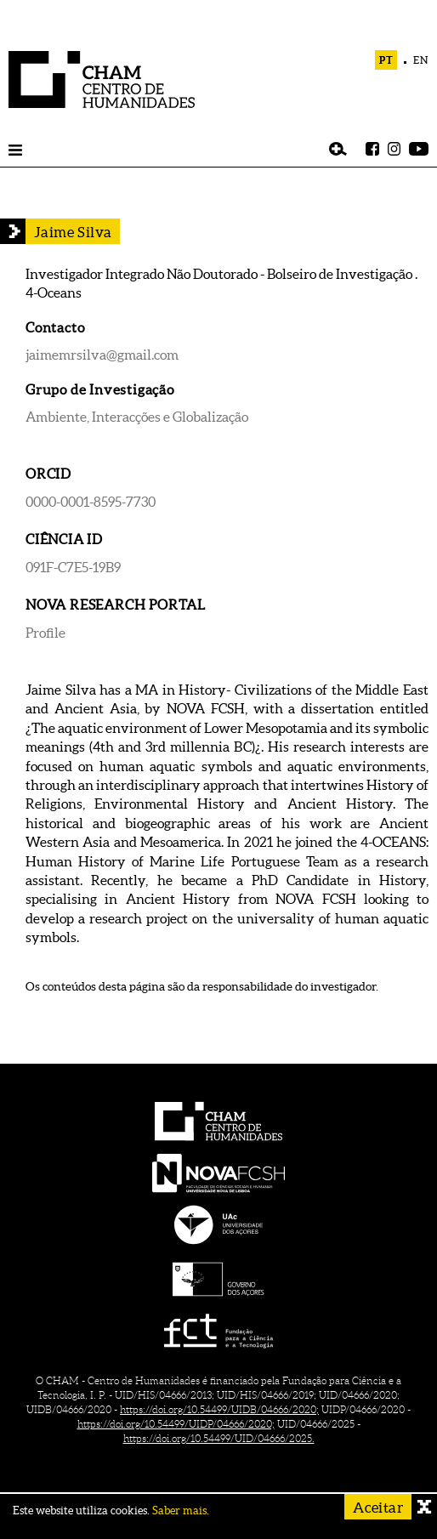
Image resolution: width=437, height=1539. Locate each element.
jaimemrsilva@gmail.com (102, 354)
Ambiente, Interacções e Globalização (137, 416)
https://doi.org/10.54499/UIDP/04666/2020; (176, 1423)
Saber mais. (180, 1510)
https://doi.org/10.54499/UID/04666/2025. (219, 1438)
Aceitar (378, 1507)
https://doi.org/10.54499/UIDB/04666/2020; (219, 1409)
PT (386, 59)
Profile (45, 632)
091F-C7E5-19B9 (73, 567)
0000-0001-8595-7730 (91, 501)
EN (420, 59)
